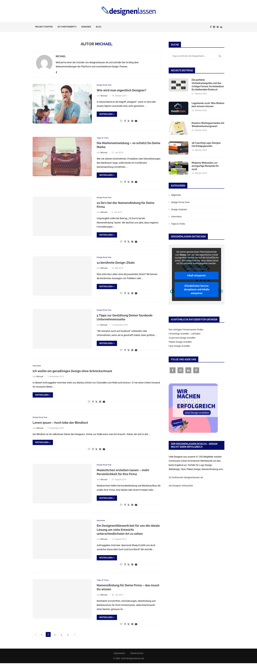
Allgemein (176, 195)
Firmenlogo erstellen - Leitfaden (184, 333)
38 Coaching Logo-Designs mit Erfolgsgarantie (206, 145)
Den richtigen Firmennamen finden (186, 329)
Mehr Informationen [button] (196, 268)
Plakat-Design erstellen (180, 342)
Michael (61, 56)
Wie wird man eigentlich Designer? (121, 90)
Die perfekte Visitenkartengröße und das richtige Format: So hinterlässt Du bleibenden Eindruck (208, 85)
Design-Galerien (179, 209)
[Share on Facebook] (125, 121)
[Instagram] (214, 27)
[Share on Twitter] (128, 121)
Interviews (176, 216)
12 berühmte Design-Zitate (116, 263)
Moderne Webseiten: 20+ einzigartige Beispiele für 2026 (205, 166)
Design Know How (180, 202)
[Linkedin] (221, 27)
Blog (98, 27)
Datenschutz (136, 656)
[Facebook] (210, 27)
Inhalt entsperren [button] (196, 275)
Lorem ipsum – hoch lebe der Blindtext (60, 424)
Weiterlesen (107, 114)
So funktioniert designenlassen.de (186, 477)
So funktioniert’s (67, 27)
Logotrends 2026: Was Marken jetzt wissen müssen (208, 105)
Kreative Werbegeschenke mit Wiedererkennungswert (208, 125)
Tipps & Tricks (178, 223)
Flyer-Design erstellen (179, 346)
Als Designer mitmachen (181, 485)
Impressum (119, 656)
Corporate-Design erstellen (182, 337)
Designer (86, 27)
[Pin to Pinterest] (132, 121)
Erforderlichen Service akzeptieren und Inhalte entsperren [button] (196, 289)
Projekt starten (44, 27)
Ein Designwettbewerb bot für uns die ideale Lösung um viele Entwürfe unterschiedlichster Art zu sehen (128, 532)
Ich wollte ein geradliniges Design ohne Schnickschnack (72, 372)
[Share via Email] (136, 121)
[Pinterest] (218, 27)
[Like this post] (121, 121)
